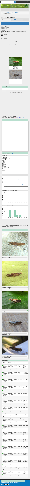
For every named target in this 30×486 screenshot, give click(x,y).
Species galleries (7, 12)
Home (3, 12)
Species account (6, 19)
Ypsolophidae (17, 12)
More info (18, 482)
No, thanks (6, 484)
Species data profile (6, 153)
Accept (2, 484)
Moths (13, 12)
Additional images (17, 19)
